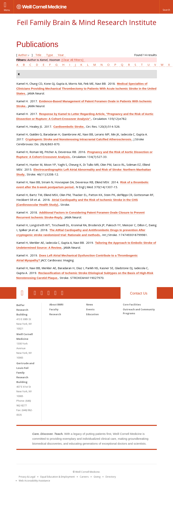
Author (22, 55)
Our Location (22, 293)
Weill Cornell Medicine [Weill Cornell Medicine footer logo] (58, 457)
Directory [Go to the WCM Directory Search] (111, 476)
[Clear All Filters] (72, 60)
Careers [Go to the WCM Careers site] (84, 476)
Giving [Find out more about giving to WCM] (97, 476)
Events (90, 309)
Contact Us (138, 293)
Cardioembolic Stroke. (68, 126)
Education (92, 314)
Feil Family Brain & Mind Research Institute (86, 22)
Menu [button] (7, 10)
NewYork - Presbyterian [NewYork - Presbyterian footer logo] (119, 457)
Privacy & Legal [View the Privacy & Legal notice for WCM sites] (27, 476)
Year (61, 55)
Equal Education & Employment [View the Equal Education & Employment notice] (57, 476)
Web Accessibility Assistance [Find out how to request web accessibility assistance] (34, 480)
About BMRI (56, 304)
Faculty (54, 309)
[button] (166, 7)
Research (55, 314)
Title (38, 55)
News (89, 304)
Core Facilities (132, 304)
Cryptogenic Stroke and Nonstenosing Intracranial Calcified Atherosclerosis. (79, 139)
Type (49, 55)
